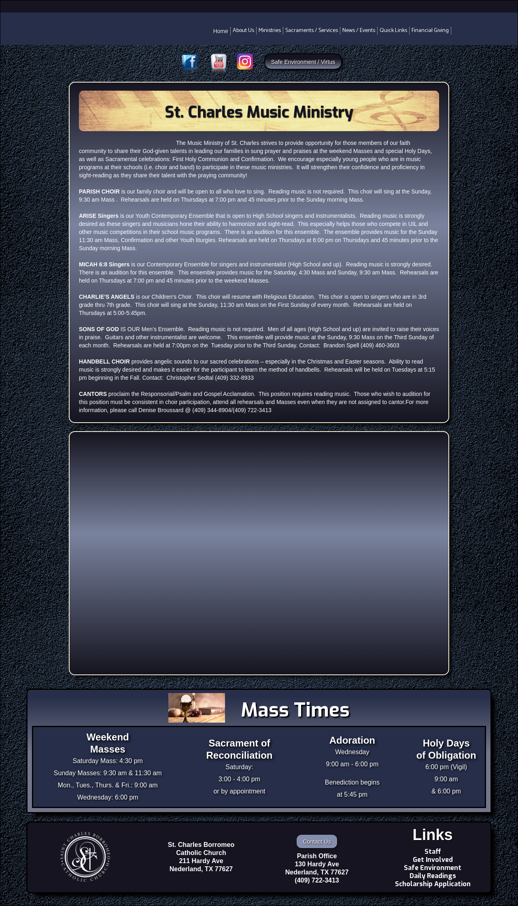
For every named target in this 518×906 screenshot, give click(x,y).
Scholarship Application (433, 884)
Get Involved (433, 860)
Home (220, 31)
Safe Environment (432, 868)
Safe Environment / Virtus (303, 62)
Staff (433, 852)
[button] (244, 30)
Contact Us (317, 841)
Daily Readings (433, 876)
